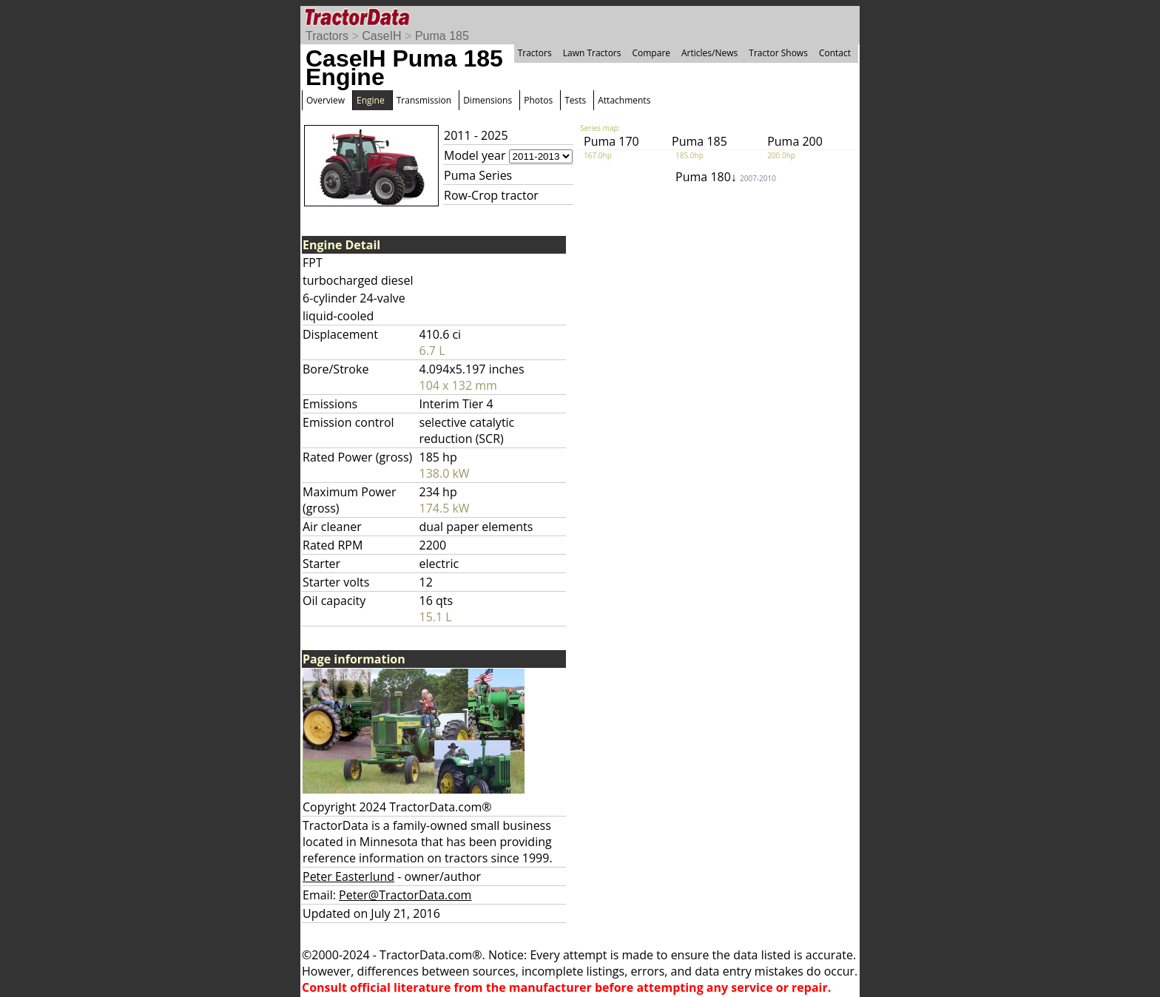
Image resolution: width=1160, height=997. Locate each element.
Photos (538, 100)
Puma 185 (442, 36)
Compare (651, 53)
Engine (371, 100)
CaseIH (381, 36)
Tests (575, 100)
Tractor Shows (778, 53)
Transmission (424, 100)
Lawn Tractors (592, 53)
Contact (835, 53)
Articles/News (709, 53)
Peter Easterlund (348, 876)
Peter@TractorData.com (405, 895)
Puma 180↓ (725, 177)
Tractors (327, 36)
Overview (325, 100)
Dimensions (487, 100)
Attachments (624, 100)
